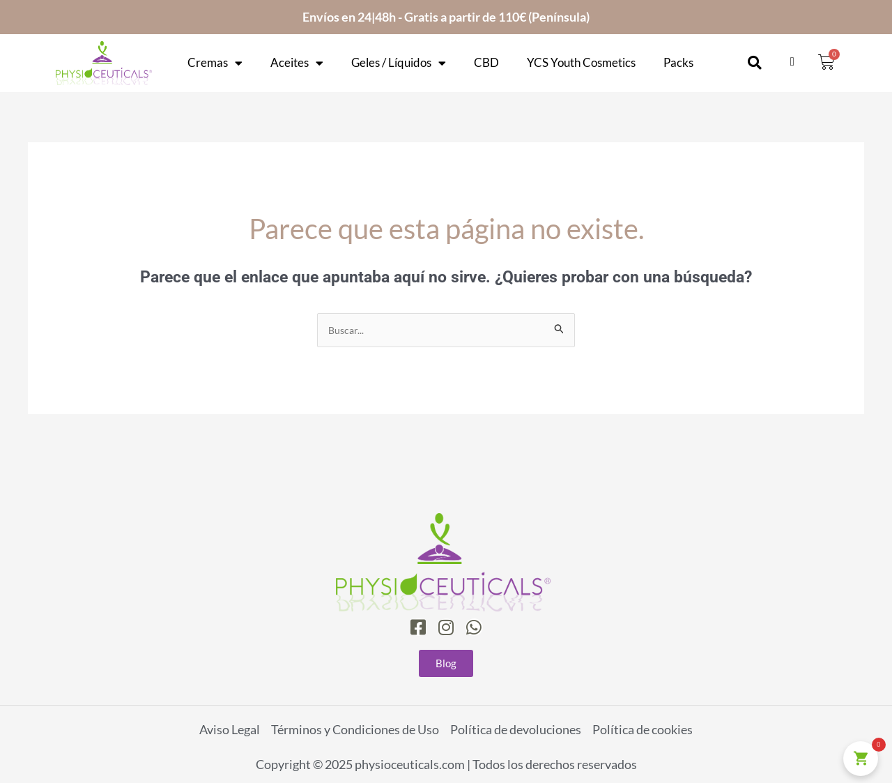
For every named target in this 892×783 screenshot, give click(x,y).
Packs (678, 63)
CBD (486, 63)
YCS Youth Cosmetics (581, 63)
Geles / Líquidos (398, 63)
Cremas (215, 63)
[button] (754, 62)
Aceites (296, 63)
